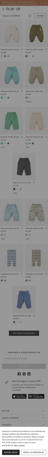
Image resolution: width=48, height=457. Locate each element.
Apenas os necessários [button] (33, 452)
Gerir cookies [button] (19, 445)
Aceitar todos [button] (11, 452)
